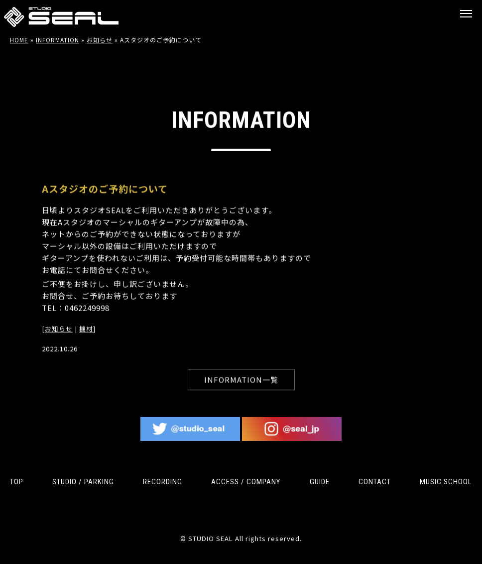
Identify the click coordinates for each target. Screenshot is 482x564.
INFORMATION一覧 (241, 388)
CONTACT (375, 481)
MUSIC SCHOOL (446, 481)
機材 (86, 337)
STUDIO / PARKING (83, 481)
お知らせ (59, 337)
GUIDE (320, 481)
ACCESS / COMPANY (245, 481)
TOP (16, 481)
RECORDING (162, 481)
